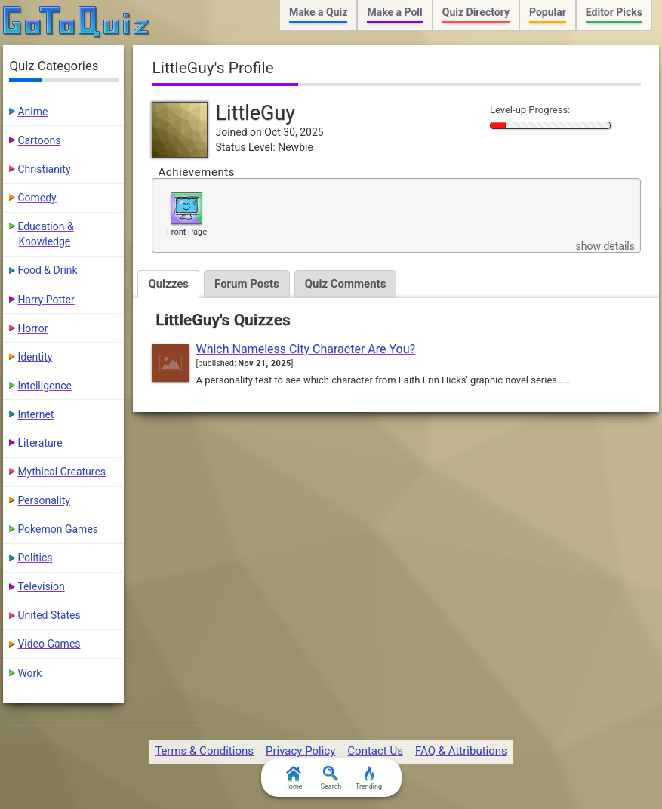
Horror (32, 328)
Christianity (43, 169)
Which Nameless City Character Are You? (305, 349)
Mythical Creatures (61, 472)
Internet (35, 414)
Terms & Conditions (204, 751)
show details (604, 246)
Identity (34, 357)
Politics (34, 558)
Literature (39, 443)
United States (48, 615)
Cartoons (38, 140)
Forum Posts (246, 284)
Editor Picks (614, 12)
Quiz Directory (476, 12)
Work (29, 673)
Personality (43, 500)
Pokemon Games (57, 529)
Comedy (36, 198)
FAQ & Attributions (461, 751)
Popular (547, 12)
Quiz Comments (345, 284)
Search (331, 778)
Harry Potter (45, 300)
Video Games (48, 644)
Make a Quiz (318, 12)
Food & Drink (47, 270)
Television (40, 586)
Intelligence (44, 386)
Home (293, 778)
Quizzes (168, 284)
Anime (32, 112)
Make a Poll (394, 12)
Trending (369, 778)
